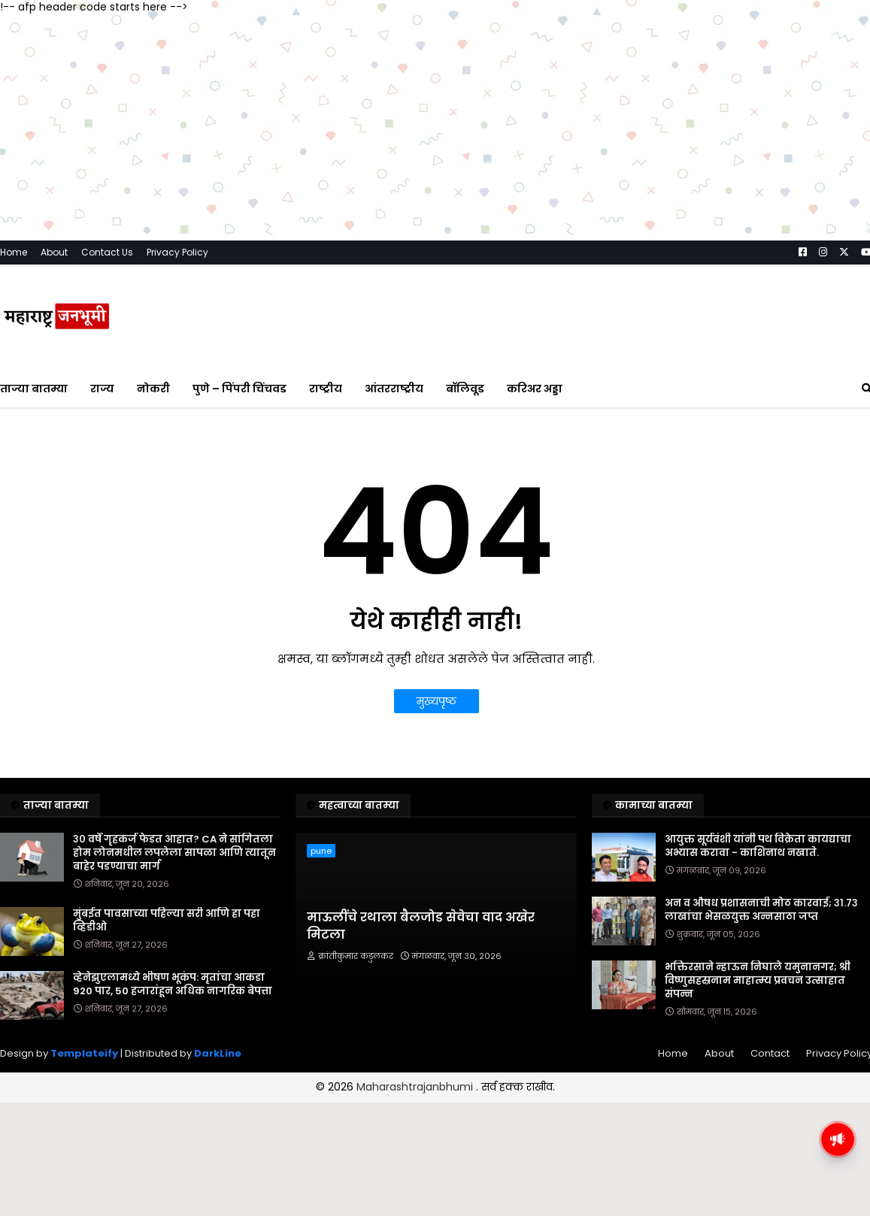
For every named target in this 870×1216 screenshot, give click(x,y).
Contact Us (107, 252)
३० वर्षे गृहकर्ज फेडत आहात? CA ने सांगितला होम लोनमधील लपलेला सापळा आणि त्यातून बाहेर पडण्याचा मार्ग (174, 853)
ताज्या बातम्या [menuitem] (34, 388)
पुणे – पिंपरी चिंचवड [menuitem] (239, 388)
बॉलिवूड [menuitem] (465, 388)
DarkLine (217, 1053)
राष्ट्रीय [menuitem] (325, 388)
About (54, 252)
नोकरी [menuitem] (153, 388)
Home (13, 252)
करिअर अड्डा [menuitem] (534, 388)
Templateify (84, 1053)
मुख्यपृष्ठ (436, 701)
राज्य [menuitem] (102, 388)
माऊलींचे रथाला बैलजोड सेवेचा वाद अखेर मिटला (421, 925)
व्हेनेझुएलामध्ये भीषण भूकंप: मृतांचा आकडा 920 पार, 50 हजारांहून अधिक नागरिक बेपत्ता (172, 984)
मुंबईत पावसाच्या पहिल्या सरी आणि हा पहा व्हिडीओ (166, 920)
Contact (770, 1053)
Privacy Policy (177, 252)
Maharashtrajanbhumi (416, 1086)
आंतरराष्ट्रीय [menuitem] (394, 388)
